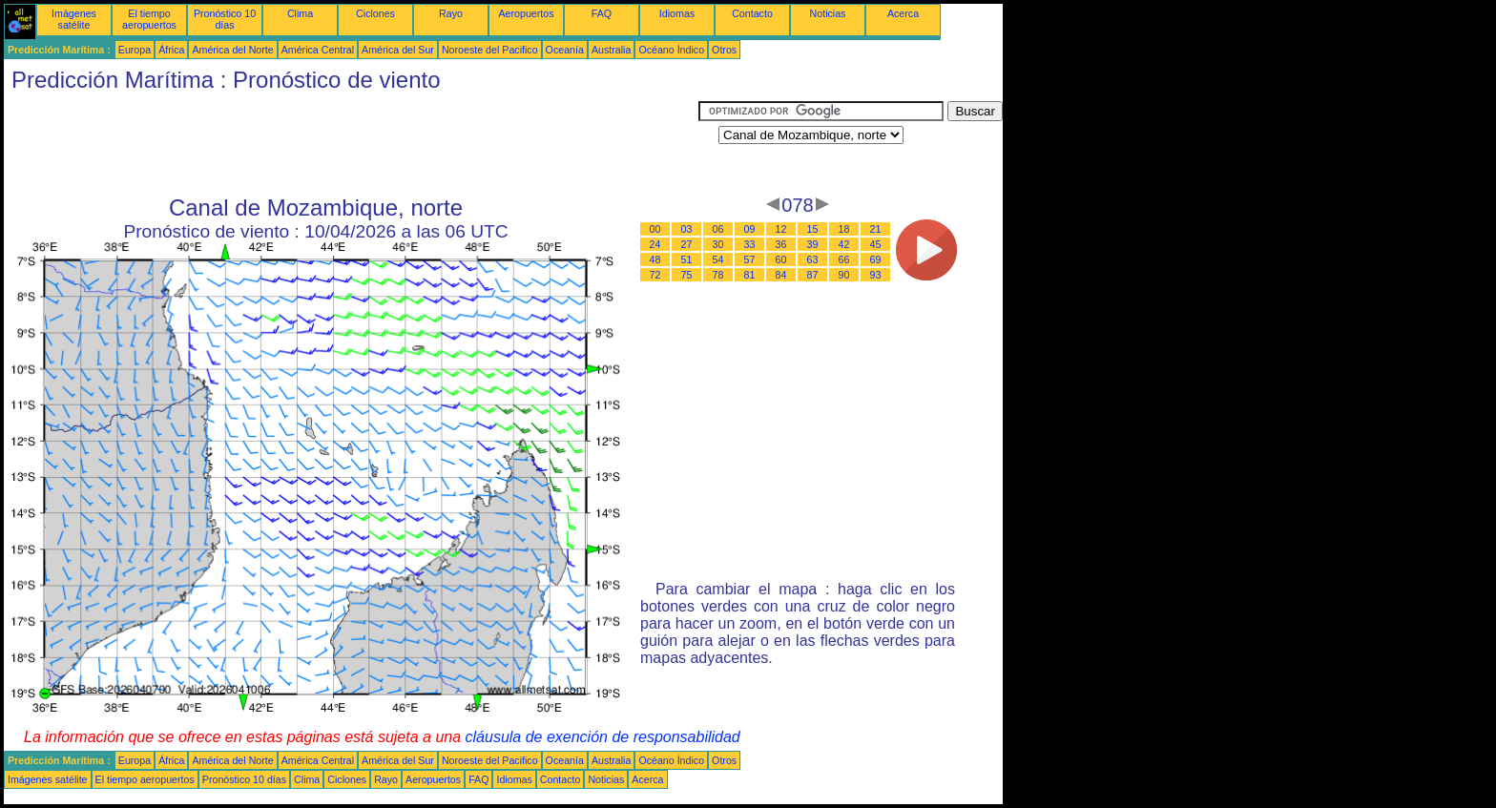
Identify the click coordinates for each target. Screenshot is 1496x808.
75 (687, 274)
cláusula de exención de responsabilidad (603, 737)
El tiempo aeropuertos (149, 19)
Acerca (903, 13)
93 (876, 274)
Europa (134, 49)
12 (781, 229)
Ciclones (375, 13)
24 (655, 244)
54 (718, 259)
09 (750, 229)
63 (813, 259)
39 (813, 244)
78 (718, 274)
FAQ (602, 13)
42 (844, 244)
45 (876, 244)
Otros (724, 49)
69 (876, 259)
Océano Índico (671, 49)
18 (844, 229)
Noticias (828, 13)
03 (687, 229)
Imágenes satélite (74, 19)
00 (655, 229)
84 (781, 274)
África (171, 49)
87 (813, 274)
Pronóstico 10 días (225, 19)
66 (844, 259)
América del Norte (232, 49)
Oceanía (565, 49)
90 (844, 274)
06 (718, 229)
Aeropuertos (525, 13)
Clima (300, 13)
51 (687, 259)
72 (655, 274)
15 (813, 229)
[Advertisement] (351, 144)
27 (687, 244)
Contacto (752, 13)
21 (876, 229)
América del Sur (398, 49)
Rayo (451, 13)
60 (781, 259)
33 (750, 244)
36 (781, 244)
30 (718, 244)
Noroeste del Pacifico (490, 49)
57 (750, 259)
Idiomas (677, 13)
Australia (611, 49)
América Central (317, 49)
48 (655, 259)
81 (750, 274)
